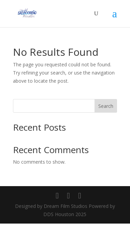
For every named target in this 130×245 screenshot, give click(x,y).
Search (105, 106)
